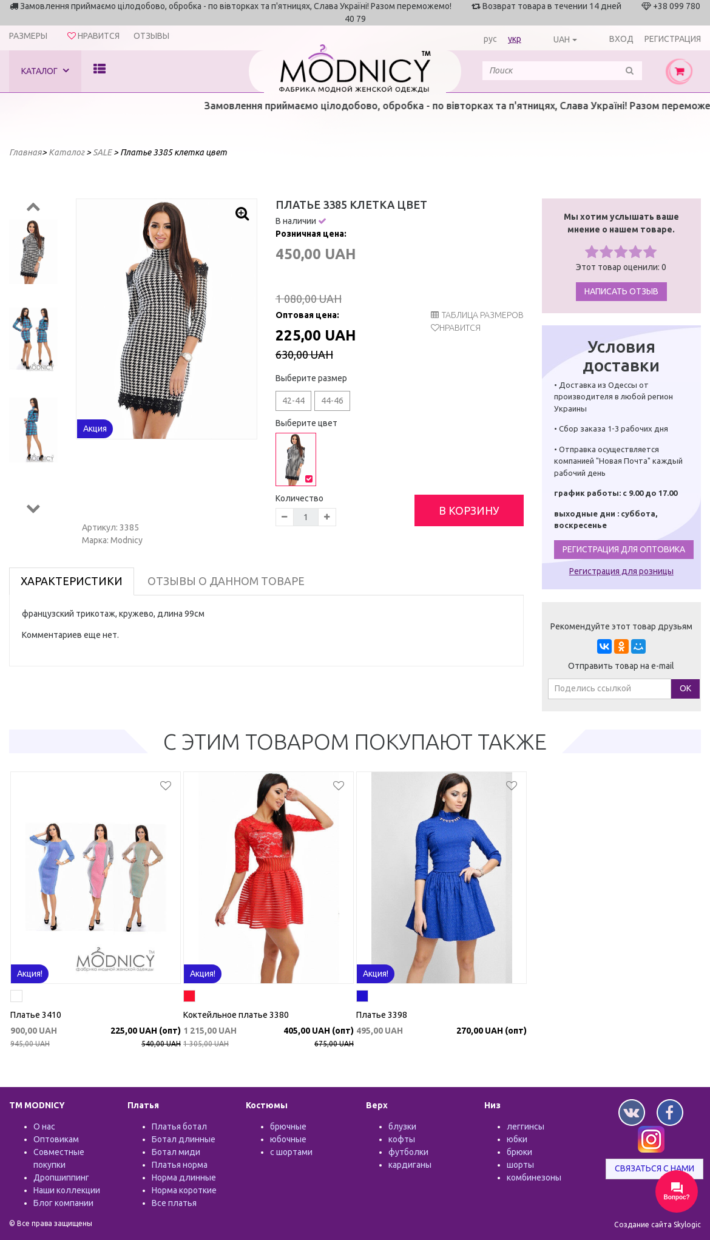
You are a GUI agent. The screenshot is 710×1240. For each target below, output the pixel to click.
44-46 (332, 400)
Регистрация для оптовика (624, 549)
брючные (288, 1126)
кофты (401, 1139)
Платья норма (180, 1165)
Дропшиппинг (61, 1177)
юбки (517, 1139)
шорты (520, 1165)
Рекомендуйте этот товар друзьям (621, 626)
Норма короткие (184, 1190)
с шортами (291, 1152)
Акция (95, 428)
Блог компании (63, 1203)
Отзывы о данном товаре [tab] (226, 581)
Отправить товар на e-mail (621, 666)
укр (514, 39)
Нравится (460, 328)
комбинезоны (534, 1177)
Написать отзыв (621, 291)
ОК (685, 688)
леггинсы (525, 1126)
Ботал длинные (183, 1139)
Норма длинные (184, 1177)
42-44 (293, 400)
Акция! (29, 973)
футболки (408, 1152)
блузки (402, 1126)
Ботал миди (176, 1152)
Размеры (28, 36)
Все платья (174, 1203)
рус (490, 39)
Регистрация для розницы (621, 571)
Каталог (45, 71)
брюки (519, 1152)
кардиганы (409, 1165)
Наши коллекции (66, 1190)
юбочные (288, 1139)
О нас (44, 1126)
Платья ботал (179, 1126)
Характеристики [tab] (72, 581)
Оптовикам (56, 1139)
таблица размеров (477, 315)
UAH (561, 39)
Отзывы (151, 36)
